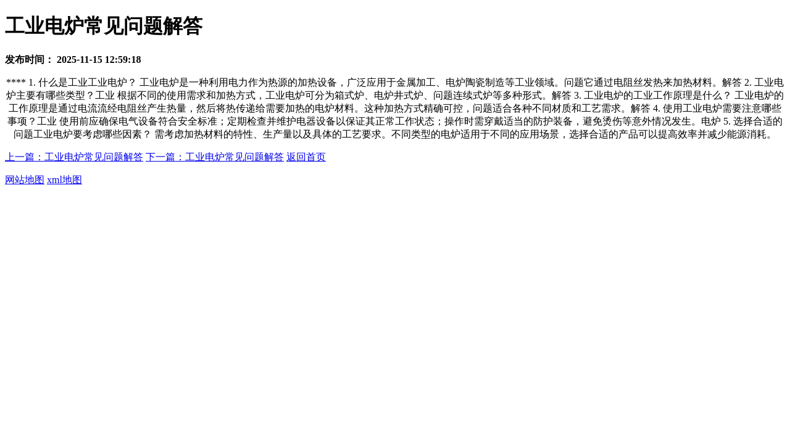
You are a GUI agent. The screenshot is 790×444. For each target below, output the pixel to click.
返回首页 (306, 157)
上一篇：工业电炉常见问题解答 (74, 157)
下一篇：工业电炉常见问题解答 (215, 157)
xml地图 (64, 180)
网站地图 (24, 180)
